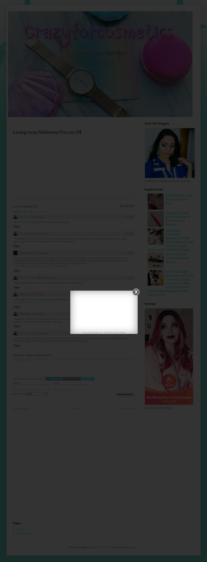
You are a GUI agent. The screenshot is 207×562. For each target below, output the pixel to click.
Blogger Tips (97, 333)
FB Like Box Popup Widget (114, 333)
